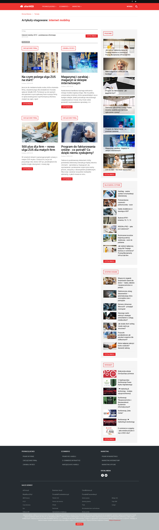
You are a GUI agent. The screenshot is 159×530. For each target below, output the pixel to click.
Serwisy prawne (86, 501)
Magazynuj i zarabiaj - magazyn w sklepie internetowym (75, 80)
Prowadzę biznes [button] (49, 6)
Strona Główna (26, 14)
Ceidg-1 (114, 505)
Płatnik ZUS (55, 498)
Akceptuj (79, 524)
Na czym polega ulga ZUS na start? (39, 78)
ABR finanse (26, 498)
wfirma (129, 6)
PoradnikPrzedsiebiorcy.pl (60, 494)
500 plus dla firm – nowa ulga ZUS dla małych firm (38, 148)
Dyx (24, 508)
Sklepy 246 (115, 498)
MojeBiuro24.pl (27, 494)
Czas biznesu (26, 505)
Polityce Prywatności (115, 520)
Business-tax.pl (57, 490)
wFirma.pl (26, 490)
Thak (83, 505)
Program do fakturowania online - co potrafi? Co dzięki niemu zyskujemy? (78, 150)
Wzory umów (85, 512)
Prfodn (54, 505)
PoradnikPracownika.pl (89, 494)
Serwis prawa (85, 498)
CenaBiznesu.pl (87, 490)
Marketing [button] (76, 6)
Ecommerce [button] (64, 6)
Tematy (36, 14)
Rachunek (55, 508)
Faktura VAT (26, 512)
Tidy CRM (114, 501)
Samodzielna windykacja (59, 512)
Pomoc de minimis (57, 501)
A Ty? (24, 501)
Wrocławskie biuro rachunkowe (90, 508)
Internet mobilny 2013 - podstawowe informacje (39, 35)
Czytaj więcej (92, 36)
